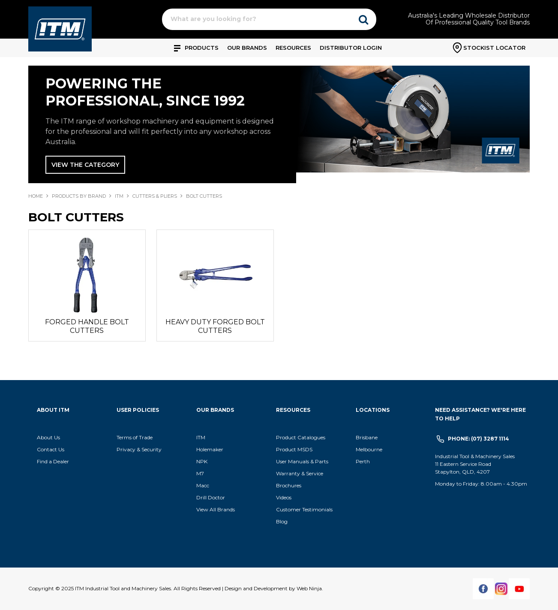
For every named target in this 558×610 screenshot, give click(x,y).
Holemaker (209, 449)
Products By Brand (79, 196)
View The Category (85, 165)
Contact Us (50, 449)
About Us (48, 437)
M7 (200, 473)
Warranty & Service (299, 473)
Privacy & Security (140, 449)
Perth (363, 461)
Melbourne (369, 449)
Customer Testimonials (304, 509)
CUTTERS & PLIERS (154, 196)
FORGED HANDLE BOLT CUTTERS (87, 326)
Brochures (288, 485)
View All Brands (215, 509)
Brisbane (367, 437)
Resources (293, 47)
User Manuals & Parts (302, 461)
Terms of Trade (135, 437)
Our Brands (247, 47)
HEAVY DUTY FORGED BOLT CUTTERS (215, 326)
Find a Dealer (53, 461)
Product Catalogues (300, 437)
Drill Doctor (210, 497)
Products (202, 47)
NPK (201, 461)
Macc (202, 485)
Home (35, 196)
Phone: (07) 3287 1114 (478, 438)
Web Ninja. (310, 588)
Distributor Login (351, 47)
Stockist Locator (494, 47)
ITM (119, 196)
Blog (282, 521)
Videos (283, 497)
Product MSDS (294, 449)
